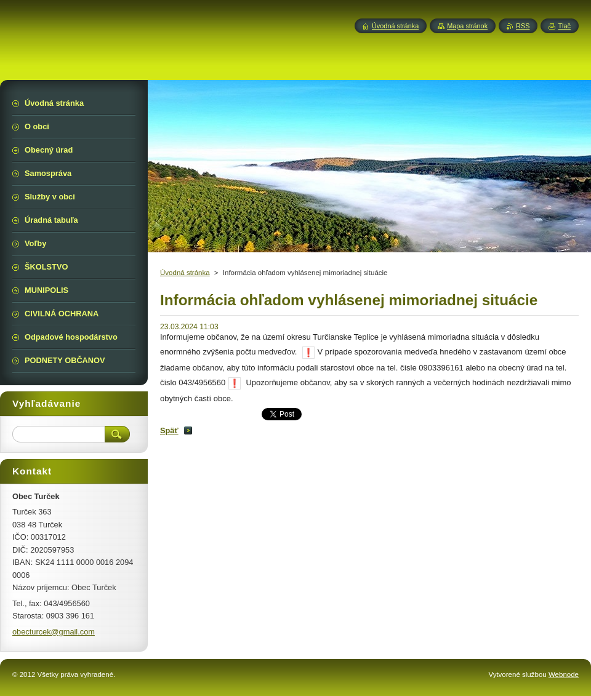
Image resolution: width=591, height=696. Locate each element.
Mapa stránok (467, 26)
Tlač (564, 26)
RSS (522, 26)
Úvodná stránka (185, 272)
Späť (169, 430)
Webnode (564, 674)
